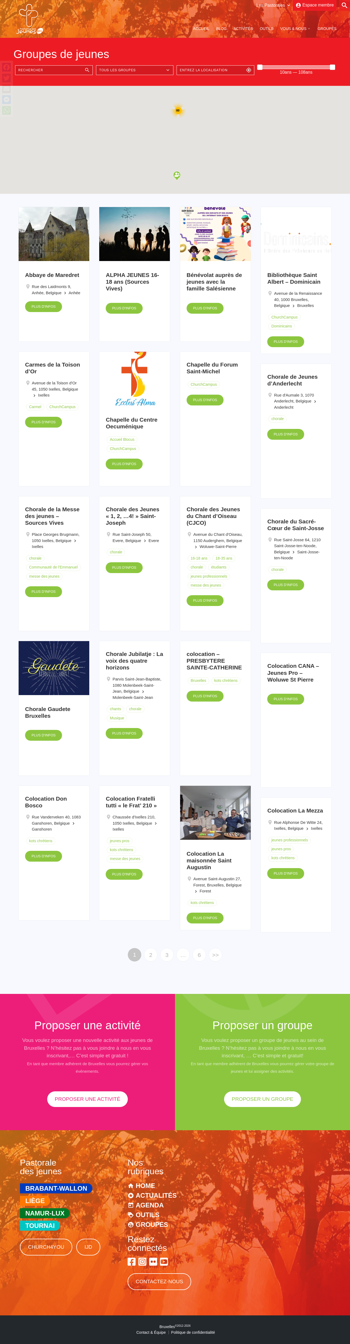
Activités (243, 28)
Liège (35, 1200)
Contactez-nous (159, 1281)
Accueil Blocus (122, 439)
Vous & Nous (293, 28)
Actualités (156, 1195)
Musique (117, 718)
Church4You (46, 1247)
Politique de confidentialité (193, 1332)
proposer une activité (87, 1099)
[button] (177, 176)
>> (215, 955)
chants (115, 709)
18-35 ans (223, 558)
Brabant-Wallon (56, 1188)
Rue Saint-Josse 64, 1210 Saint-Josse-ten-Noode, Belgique (297, 545)
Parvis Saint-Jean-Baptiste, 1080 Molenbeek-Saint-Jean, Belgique (136, 685)
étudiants (219, 567)
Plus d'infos (44, 306)
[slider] (260, 67)
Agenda (150, 1205)
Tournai (40, 1225)
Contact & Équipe (151, 1332)
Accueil (201, 28)
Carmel (35, 407)
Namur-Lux (44, 1213)
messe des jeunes (44, 576)
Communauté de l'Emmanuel (53, 567)
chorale (277, 419)
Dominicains (281, 326)
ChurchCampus (284, 317)
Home (145, 1185)
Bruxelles (198, 680)
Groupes (327, 28)
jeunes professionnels (209, 576)
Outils (267, 28)
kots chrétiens (226, 680)
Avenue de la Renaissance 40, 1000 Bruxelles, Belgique (298, 299)
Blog (221, 28)
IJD (88, 1247)
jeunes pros (119, 841)
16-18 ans (199, 558)
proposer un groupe (262, 1099)
